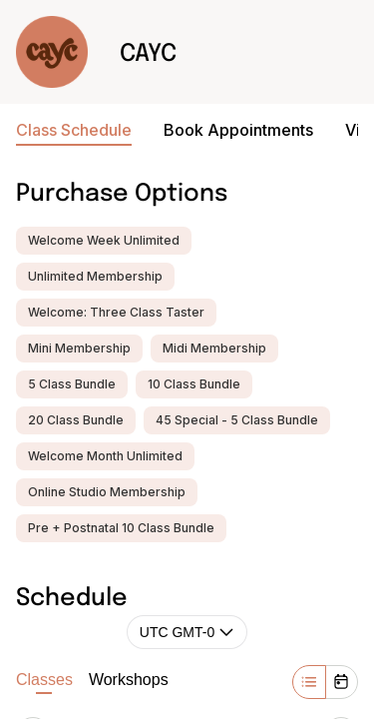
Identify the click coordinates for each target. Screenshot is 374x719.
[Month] (341, 682)
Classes (44, 682)
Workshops (129, 679)
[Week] (309, 682)
